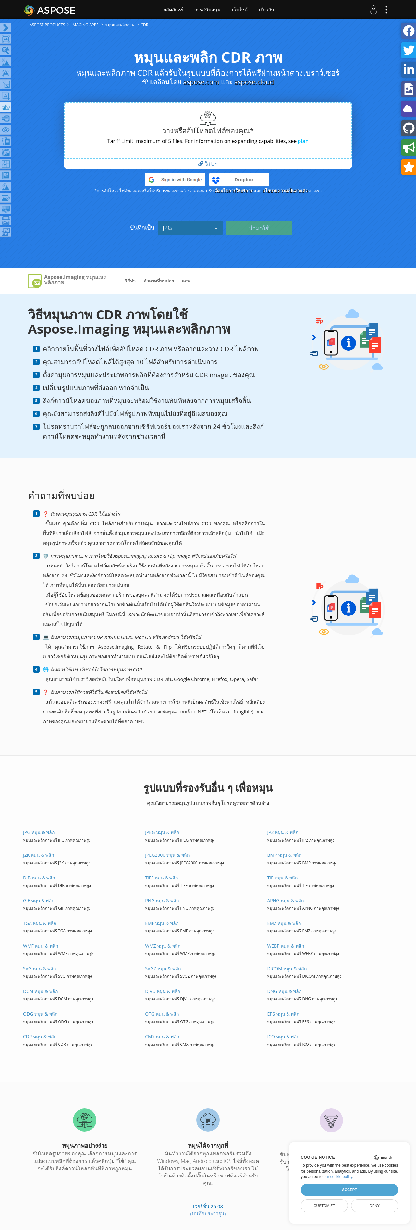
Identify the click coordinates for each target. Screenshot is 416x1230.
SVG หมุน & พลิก (39, 968)
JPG (190, 228)
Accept (349, 1190)
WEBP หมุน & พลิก (285, 946)
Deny (375, 1206)
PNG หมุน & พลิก (162, 900)
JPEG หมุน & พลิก (162, 832)
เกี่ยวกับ (266, 9)
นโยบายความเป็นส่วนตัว (284, 191)
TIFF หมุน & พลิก (161, 878)
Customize (324, 1206)
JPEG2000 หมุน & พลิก (167, 855)
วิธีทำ (130, 281)
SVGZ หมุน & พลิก (162, 968)
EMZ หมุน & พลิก (284, 923)
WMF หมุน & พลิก (40, 946)
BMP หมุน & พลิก (284, 855)
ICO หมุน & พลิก (283, 1036)
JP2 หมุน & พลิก (282, 832)
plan (303, 141)
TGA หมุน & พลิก (39, 923)
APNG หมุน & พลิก (285, 900)
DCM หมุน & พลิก (40, 991)
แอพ (186, 281)
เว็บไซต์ (240, 9)
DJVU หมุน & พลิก (162, 991)
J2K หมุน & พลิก (38, 855)
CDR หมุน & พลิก (39, 1036)
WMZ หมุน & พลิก (162, 946)
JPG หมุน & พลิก (39, 832)
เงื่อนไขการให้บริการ (233, 191)
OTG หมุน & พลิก (162, 1014)
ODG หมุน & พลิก (40, 1014)
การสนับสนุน (207, 9)
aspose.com (201, 82)
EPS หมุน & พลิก (283, 1014)
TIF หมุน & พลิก (282, 878)
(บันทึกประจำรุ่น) (208, 1213)
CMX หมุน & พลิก (162, 1036)
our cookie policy (338, 1177)
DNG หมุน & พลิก (284, 991)
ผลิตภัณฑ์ (173, 9)
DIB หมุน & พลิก (39, 878)
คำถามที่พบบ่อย (158, 281)
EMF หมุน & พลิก (161, 923)
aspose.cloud (254, 82)
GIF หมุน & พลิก (38, 900)
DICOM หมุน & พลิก (286, 968)
